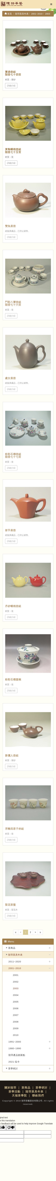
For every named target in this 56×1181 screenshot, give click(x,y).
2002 (16, 981)
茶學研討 (13, 1068)
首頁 (8, 13)
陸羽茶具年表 (15, 954)
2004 (16, 995)
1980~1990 (15, 1048)
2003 (16, 988)
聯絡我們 (38, 1095)
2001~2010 (15, 968)
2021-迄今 (14, 1061)
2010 (16, 1035)
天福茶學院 (19, 1095)
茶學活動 (14, 1091)
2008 (16, 1021)
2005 (16, 1001)
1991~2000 (15, 1041)
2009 (16, 1028)
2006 (16, 1008)
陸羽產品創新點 (17, 1055)
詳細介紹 (11, 85)
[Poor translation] (11, 1127)
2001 (16, 975)
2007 (16, 1015)
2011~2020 (15, 961)
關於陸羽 (10, 1087)
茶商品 (11, 948)
